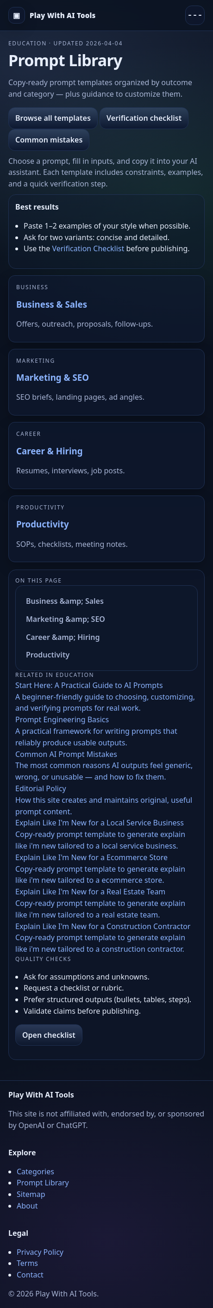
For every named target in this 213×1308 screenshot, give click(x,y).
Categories (35, 1171)
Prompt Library (43, 1183)
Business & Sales (51, 304)
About (27, 1206)
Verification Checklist (88, 248)
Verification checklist (144, 118)
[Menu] (195, 15)
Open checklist (48, 1035)
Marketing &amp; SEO (65, 619)
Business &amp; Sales (65, 601)
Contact (30, 1275)
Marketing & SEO (52, 377)
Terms (27, 1263)
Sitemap (31, 1194)
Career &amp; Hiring (63, 637)
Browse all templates (53, 118)
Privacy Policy (40, 1252)
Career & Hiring (49, 451)
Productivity (42, 524)
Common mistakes (48, 140)
